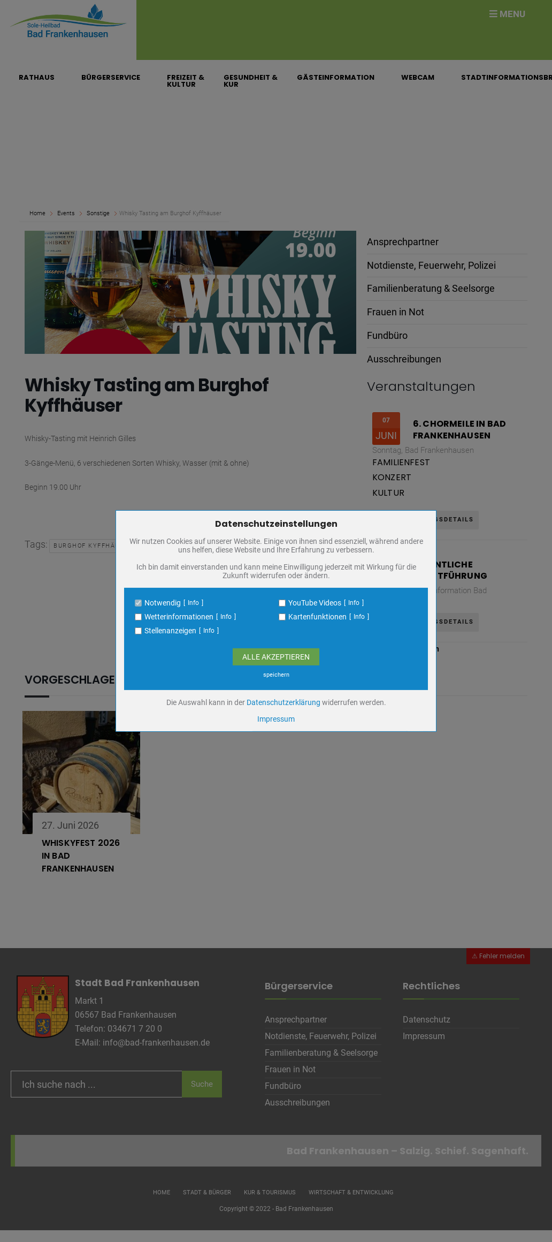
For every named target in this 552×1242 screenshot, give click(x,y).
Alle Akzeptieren (276, 657)
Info (193, 603)
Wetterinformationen (178, 616)
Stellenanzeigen (170, 630)
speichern (276, 674)
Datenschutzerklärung (283, 702)
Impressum (276, 719)
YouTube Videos (314, 603)
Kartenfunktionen (317, 616)
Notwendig (162, 603)
